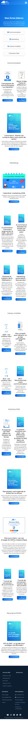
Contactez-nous (19, 697)
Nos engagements (6, 697)
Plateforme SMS (6, 683)
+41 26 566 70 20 (19, 694)
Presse (3, 702)
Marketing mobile (7, 675)
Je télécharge (7, 100)
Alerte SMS (5, 680)
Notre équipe (5, 694)
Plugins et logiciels (7, 686)
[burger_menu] (26, 2)
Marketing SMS (6, 678)
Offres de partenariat (7, 699)
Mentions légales (19, 699)
